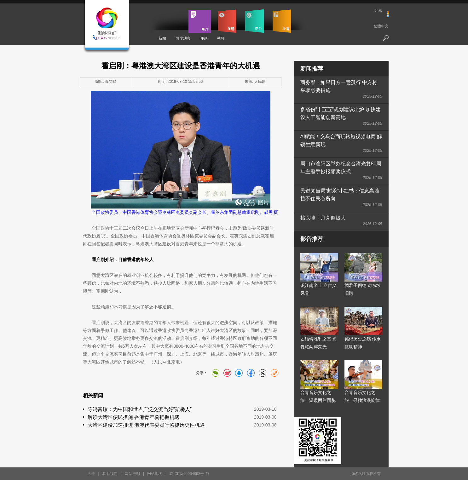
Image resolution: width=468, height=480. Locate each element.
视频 (221, 38)
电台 (254, 21)
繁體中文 (381, 26)
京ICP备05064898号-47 (190, 473)
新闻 (162, 38)
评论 (204, 38)
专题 (282, 21)
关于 (91, 473)
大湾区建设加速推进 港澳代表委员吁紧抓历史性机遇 (146, 425)
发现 (227, 21)
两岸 (199, 21)
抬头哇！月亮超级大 (323, 217)
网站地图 (154, 473)
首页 (172, 21)
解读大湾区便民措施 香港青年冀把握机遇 (134, 417)
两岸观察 (183, 38)
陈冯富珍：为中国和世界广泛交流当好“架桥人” (140, 409)
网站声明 (132, 473)
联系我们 (110, 473)
